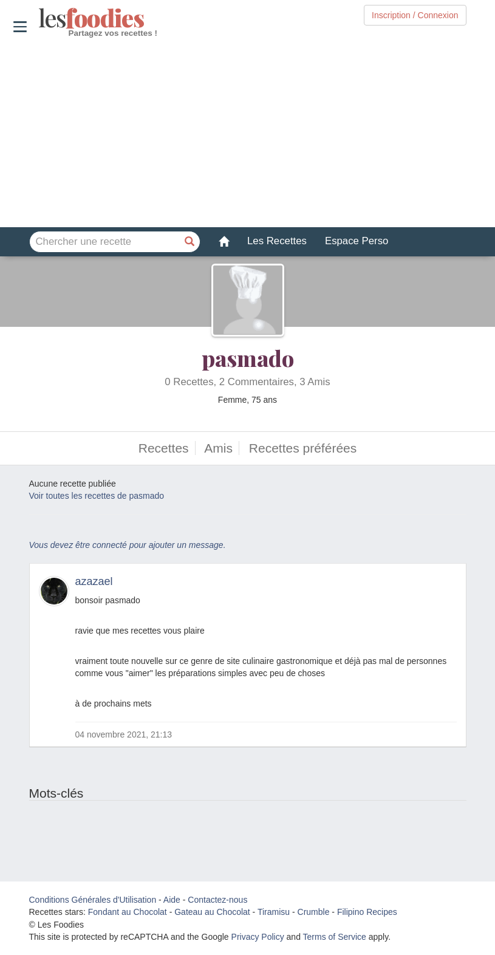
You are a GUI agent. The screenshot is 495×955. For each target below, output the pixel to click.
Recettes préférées (303, 448)
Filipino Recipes (367, 912)
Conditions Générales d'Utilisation (93, 900)
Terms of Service (334, 937)
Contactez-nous (217, 900)
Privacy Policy (257, 937)
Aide (171, 900)
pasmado (248, 357)
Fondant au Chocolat (127, 912)
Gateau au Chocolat (212, 912)
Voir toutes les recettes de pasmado (97, 496)
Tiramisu (274, 912)
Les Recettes (277, 241)
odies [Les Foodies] (39, 18)
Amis (218, 448)
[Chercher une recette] (189, 242)
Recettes (163, 448)
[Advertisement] (247, 133)
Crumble (314, 912)
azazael (94, 581)
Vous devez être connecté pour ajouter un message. (127, 545)
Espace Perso (356, 241)
